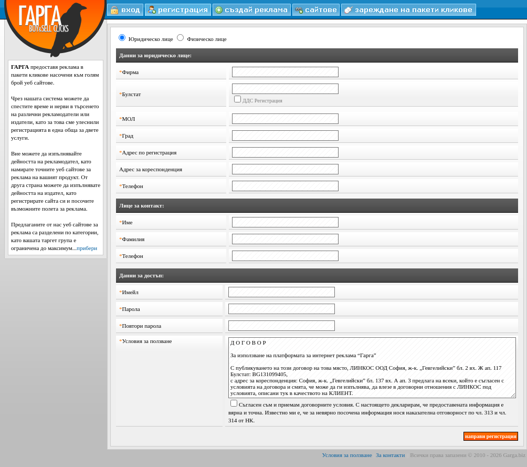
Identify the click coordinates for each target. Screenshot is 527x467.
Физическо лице (207, 39)
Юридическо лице (151, 39)
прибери (87, 248)
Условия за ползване (347, 455)
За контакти (390, 455)
